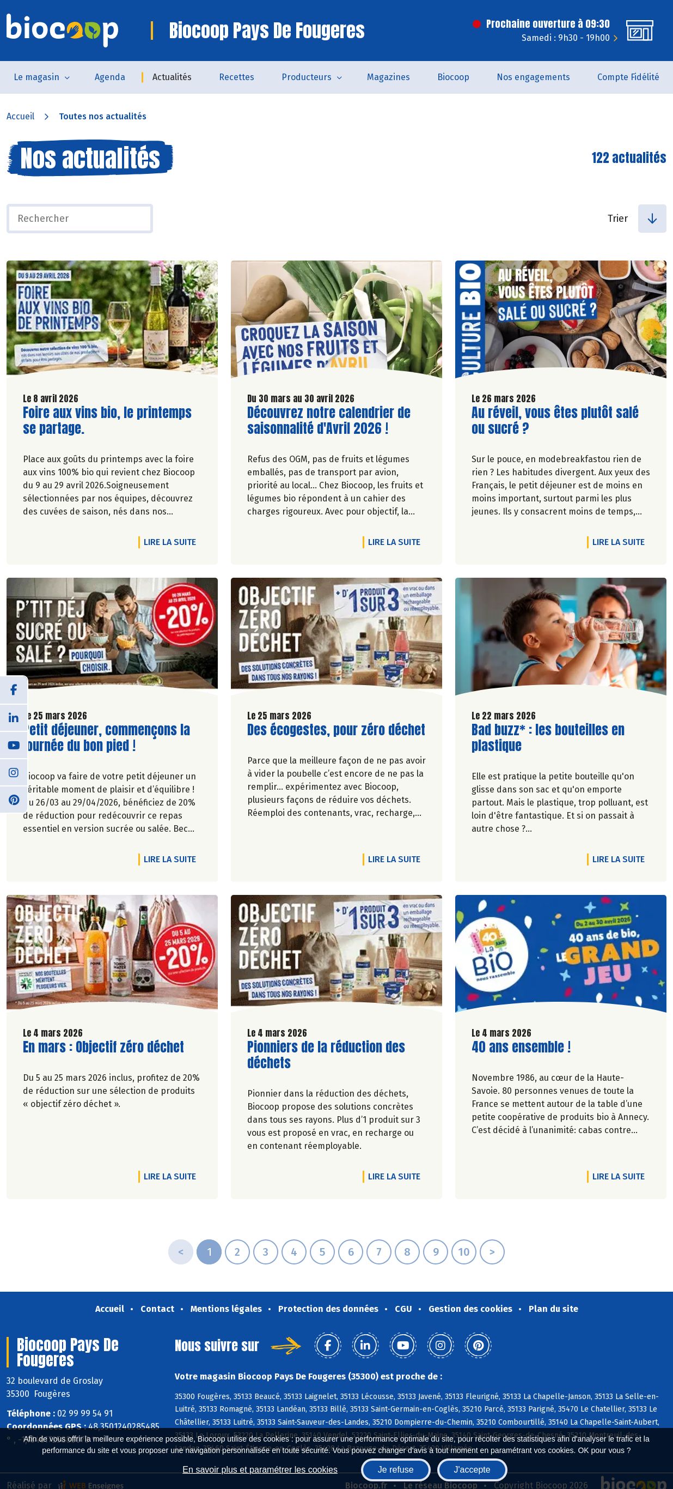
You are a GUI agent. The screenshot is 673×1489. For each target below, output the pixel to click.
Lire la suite (172, 541)
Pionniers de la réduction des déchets (326, 1055)
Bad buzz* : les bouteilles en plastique (548, 738)
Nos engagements (533, 77)
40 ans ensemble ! (521, 1047)
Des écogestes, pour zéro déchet (336, 730)
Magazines (388, 77)
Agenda (110, 77)
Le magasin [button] (36, 77)
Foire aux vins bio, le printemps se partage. (107, 421)
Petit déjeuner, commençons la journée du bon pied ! (106, 738)
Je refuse (396, 1469)
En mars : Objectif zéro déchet (103, 1047)
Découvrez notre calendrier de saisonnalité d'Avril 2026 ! (329, 421)
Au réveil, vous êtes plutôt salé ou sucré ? (555, 421)
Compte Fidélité (628, 77)
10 (464, 1251)
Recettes (236, 77)
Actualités (172, 77)
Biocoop (453, 77)
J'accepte (472, 1469)
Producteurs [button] (307, 77)
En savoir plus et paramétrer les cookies (260, 1469)
